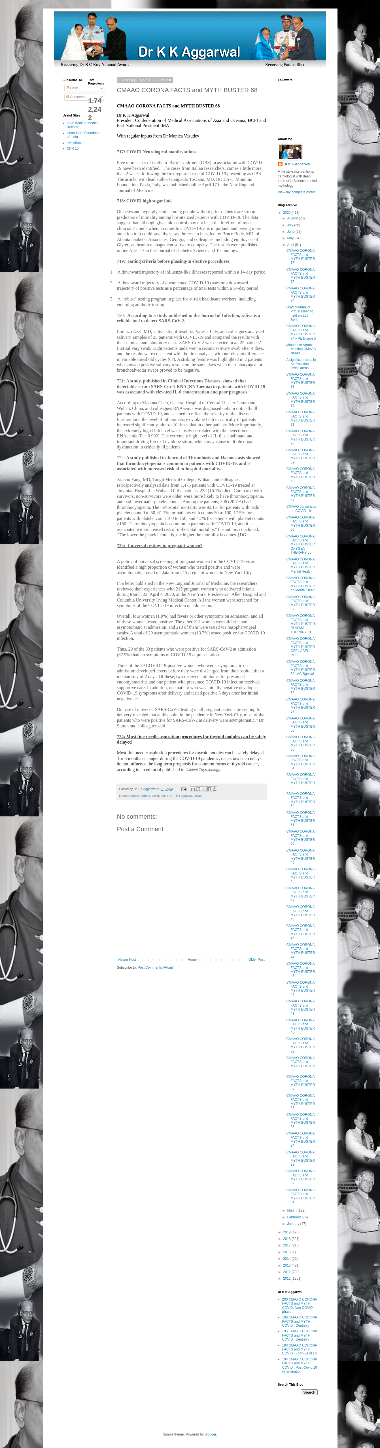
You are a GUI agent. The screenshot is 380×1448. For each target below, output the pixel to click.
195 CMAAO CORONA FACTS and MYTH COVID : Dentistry (299, 1335)
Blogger (210, 1434)
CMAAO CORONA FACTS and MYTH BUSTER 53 (300, 781)
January (293, 1224)
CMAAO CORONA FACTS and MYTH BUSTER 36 (300, 1102)
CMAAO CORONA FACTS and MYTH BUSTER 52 (300, 800)
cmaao (134, 795)
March (292, 1210)
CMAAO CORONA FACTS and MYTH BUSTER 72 (300, 399)
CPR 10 (73, 149)
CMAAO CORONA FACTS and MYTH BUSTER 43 (300, 970)
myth (198, 795)
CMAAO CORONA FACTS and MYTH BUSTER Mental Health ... (300, 565)
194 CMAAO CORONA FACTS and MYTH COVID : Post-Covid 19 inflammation (299, 1365)
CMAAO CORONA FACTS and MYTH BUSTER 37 (300, 1083)
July (290, 225)
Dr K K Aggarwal (297, 164)
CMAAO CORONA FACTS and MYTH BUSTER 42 (300, 989)
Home (192, 960)
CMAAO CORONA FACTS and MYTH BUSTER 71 (300, 418)
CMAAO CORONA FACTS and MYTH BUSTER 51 (300, 819)
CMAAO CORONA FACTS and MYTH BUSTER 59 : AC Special (300, 668)
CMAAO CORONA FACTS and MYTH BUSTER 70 (300, 437)
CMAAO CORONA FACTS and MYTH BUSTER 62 (300, 603)
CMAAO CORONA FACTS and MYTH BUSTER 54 (300, 762)
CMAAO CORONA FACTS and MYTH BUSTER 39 (300, 1045)
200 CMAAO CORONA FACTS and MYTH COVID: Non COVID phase (299, 1305)
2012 (287, 1272)
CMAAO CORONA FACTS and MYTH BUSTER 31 (300, 1196)
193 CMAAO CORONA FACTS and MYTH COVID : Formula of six (299, 1349)
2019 (287, 1232)
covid (155, 795)
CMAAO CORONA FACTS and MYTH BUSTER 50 (300, 837)
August (293, 218)
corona (145, 795)
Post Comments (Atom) (155, 967)
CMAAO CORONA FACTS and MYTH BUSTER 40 (300, 1026)
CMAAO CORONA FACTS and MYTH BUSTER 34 (300, 1139)
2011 (287, 1278)
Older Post (257, 960)
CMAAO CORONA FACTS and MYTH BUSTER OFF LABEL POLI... (300, 647)
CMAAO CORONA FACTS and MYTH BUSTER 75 (300, 276)
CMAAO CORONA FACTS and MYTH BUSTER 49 (300, 856)
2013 (287, 1265)
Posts (72, 88)
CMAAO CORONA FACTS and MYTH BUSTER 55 (300, 743)
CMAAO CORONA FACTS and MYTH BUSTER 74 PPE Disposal (301, 332)
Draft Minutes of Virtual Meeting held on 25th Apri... (299, 313)
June (291, 232)
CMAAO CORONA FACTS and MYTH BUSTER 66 (300, 523)
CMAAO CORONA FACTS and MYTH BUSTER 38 (300, 1064)
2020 (287, 213)
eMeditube (75, 143)
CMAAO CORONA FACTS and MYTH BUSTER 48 (300, 875)
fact (163, 795)
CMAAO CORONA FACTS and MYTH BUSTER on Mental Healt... (301, 584)
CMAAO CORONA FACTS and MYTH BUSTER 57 (300, 705)
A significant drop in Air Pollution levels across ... (301, 364)
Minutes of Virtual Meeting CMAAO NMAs (301, 349)
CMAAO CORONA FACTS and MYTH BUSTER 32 (300, 1177)
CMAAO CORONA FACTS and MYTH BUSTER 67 (300, 494)
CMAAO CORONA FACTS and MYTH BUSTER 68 (300, 475)
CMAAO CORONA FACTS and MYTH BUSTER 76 (300, 257)
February (294, 1217)
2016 (287, 1252)
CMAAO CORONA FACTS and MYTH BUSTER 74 (300, 294)
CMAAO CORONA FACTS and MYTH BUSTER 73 (300, 380)
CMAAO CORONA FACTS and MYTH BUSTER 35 (300, 1121)
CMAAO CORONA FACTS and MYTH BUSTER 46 (300, 913)
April (291, 245)
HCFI (170, 795)
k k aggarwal (185, 795)
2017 (287, 1245)
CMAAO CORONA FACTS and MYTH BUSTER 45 (300, 932)
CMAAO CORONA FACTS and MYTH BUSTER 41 (300, 1007)
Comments (76, 97)
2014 (287, 1259)
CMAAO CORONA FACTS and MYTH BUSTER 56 (300, 724)
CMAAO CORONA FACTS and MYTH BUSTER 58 (300, 687)
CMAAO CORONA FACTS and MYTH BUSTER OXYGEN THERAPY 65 (300, 544)
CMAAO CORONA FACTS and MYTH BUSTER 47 (300, 894)
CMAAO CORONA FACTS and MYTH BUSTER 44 (300, 951)
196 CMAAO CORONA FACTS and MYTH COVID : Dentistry (299, 1321)
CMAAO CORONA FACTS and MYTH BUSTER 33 (300, 1158)
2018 (287, 1239)
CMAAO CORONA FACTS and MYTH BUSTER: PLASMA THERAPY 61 (301, 624)
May (290, 238)
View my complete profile (297, 192)
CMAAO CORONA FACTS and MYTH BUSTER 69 (300, 456)
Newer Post (127, 960)
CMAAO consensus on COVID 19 (301, 509)
